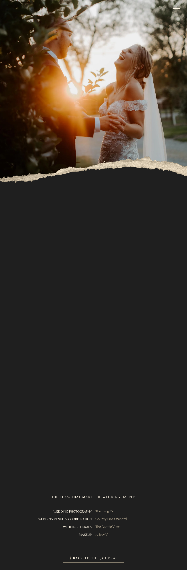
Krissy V (101, 534)
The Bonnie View (107, 527)
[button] (176, 8)
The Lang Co (104, 511)
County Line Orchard (111, 519)
